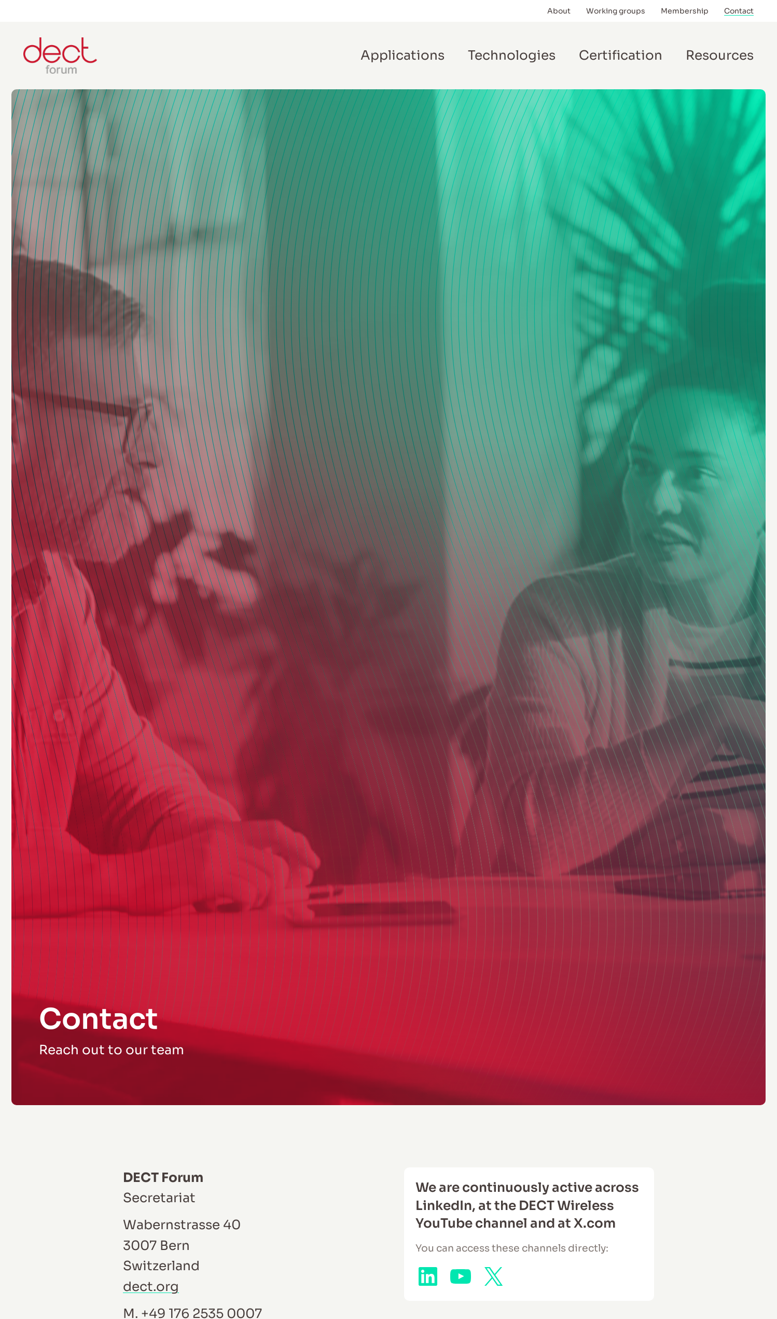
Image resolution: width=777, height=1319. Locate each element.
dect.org (151, 1287)
